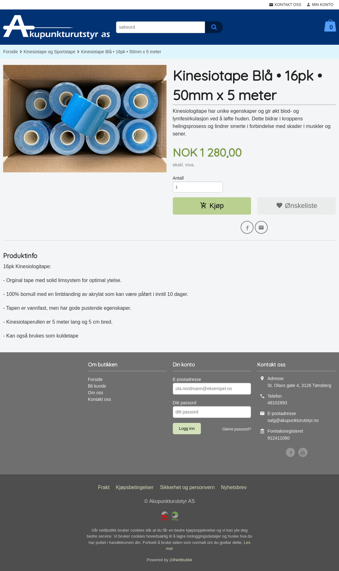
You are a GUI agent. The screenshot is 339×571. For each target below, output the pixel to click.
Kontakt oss (99, 401)
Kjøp (212, 207)
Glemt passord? (236, 431)
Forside (10, 51)
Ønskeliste (296, 207)
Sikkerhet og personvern (187, 489)
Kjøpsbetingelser (135, 489)
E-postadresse (187, 381)
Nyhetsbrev (234, 489)
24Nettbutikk (181, 561)
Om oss (95, 394)
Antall (178, 178)
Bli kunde (97, 387)
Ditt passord (184, 404)
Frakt (103, 489)
